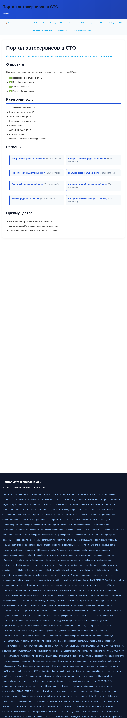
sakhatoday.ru (91, 565)
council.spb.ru (49, 621)
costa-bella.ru (21, 535)
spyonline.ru (52, 590)
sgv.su (74, 560)
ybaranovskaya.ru (72, 651)
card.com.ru (108, 575)
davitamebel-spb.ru (10, 605)
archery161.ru (85, 540)
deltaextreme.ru (54, 706)
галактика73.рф (98, 600)
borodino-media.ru (81, 504)
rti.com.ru (25, 641)
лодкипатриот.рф (65, 621)
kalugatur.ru (86, 575)
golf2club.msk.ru (23, 570)
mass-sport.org (35, 686)
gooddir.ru (65, 560)
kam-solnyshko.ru (46, 676)
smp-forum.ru (103, 595)
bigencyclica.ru (100, 540)
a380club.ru (95, 494)
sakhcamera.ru (36, 530)
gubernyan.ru (114, 661)
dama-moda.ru (63, 681)
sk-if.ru (68, 711)
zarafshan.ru (43, 510)
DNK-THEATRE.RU (25, 691)
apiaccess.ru (51, 631)
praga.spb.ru (53, 525)
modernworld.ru (48, 681)
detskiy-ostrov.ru (23, 565)
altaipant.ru (65, 499)
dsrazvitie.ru (51, 661)
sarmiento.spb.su (19, 545)
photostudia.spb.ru (71, 636)
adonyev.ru (35, 499)
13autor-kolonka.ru (22, 494)
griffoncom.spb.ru (63, 580)
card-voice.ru (97, 504)
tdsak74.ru (96, 530)
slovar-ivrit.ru (68, 520)
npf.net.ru (64, 575)
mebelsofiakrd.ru (37, 696)
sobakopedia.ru (102, 570)
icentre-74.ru (112, 701)
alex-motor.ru (26, 616)
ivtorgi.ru (46, 671)
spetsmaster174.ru (94, 671)
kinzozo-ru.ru (108, 530)
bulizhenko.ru (52, 696)
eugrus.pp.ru (34, 535)
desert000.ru (35, 671)
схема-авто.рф (46, 585)
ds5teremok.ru (56, 701)
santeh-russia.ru (72, 646)
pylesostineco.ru (35, 626)
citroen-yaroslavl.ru (39, 711)
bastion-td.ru (116, 595)
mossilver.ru (79, 605)
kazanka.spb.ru (9, 580)
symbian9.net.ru (88, 646)
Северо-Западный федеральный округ (87, 158)
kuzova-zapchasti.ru (11, 661)
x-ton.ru (59, 515)
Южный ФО (63, 30)
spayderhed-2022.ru (11, 520)
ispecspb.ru (110, 535)
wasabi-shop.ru (9, 515)
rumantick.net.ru (67, 696)
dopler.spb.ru (96, 626)
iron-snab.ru (7, 535)
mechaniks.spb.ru (44, 691)
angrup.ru (69, 585)
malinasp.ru (98, 555)
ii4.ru (19, 666)
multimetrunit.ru (36, 646)
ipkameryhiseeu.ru (112, 671)
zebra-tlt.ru (31, 510)
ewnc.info (6, 575)
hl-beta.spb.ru (43, 550)
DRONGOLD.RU (105, 681)
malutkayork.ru (21, 560)
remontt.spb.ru (54, 636)
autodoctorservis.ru (82, 525)
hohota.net (111, 590)
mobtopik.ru (110, 641)
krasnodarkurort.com (67, 641)
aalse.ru (84, 494)
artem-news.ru (37, 641)
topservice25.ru (99, 661)
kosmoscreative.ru (10, 600)
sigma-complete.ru (31, 681)
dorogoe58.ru (101, 656)
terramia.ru (97, 636)
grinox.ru (22, 626)
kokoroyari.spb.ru (48, 605)
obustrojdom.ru (44, 651)
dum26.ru (6, 676)
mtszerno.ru (81, 696)
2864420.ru (37, 494)
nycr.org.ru (113, 666)
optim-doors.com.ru (89, 666)
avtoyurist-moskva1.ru (12, 585)
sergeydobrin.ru (105, 605)
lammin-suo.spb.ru (52, 545)
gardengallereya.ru (10, 641)
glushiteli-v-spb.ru (111, 696)
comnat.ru (54, 575)
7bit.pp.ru (75, 575)
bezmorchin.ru (80, 535)
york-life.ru (55, 510)
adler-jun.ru (24, 499)
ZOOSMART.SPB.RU (11, 636)
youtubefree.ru (48, 515)
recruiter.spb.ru (81, 585)
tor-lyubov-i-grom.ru (107, 515)
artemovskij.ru (82, 626)
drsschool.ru (101, 631)
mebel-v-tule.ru (96, 641)
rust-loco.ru (19, 550)
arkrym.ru (105, 499)
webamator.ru (24, 515)
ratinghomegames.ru (82, 661)
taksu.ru (93, 515)
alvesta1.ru (50, 565)
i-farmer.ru (22, 686)
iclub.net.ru (93, 621)
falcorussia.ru (66, 525)
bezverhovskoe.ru (86, 631)
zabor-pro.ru (78, 656)
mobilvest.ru (61, 595)
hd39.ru (20, 706)
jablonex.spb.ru (50, 686)
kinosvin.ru (109, 555)
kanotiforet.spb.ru (10, 525)
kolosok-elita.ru (21, 540)
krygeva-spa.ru (108, 545)
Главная (5, 13)
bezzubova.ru (43, 610)
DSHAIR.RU (102, 646)
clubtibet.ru (56, 610)
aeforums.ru (37, 570)
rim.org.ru (40, 656)
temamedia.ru (98, 706)
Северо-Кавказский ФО (84, 30)
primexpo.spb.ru (65, 535)
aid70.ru (107, 626)
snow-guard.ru (54, 520)
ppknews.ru (87, 651)
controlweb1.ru (83, 530)
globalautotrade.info (68, 631)
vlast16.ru (113, 540)
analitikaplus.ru (38, 590)
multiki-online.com (87, 560)
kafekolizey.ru (81, 621)
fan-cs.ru (59, 646)
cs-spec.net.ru (105, 686)
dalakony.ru (28, 636)
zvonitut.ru (20, 510)
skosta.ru (74, 691)
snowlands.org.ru (109, 691)
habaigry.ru (78, 570)
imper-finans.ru (27, 656)
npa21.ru (6, 671)
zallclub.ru (49, 570)
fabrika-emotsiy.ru (80, 580)
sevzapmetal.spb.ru (85, 676)
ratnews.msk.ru (56, 711)
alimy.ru (5, 595)
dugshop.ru (30, 550)
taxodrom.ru (38, 661)
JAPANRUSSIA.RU (115, 651)
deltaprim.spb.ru (37, 560)
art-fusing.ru (111, 706)
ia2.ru (91, 535)
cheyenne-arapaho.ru (65, 676)
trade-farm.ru (71, 515)
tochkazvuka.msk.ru (11, 610)
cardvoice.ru (110, 504)
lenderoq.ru (91, 605)
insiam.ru (61, 540)
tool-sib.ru (23, 646)
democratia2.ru (9, 686)
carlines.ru (107, 610)
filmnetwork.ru (85, 555)
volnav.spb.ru (42, 575)
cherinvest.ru (8, 565)
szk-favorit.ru (95, 610)
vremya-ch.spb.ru (20, 671)
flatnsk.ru (118, 610)
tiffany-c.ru (54, 600)
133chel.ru (7, 494)
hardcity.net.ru (64, 661)
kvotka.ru (120, 530)
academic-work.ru (96, 711)
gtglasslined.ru (8, 666)
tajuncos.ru (83, 515)
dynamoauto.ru (81, 610)
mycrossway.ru (83, 706)
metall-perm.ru (8, 631)
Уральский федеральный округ (83, 173)
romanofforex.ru (23, 590)
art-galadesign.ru (40, 600)
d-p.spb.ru (84, 600)
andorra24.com (44, 666)
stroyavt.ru (70, 530)
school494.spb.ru (58, 550)
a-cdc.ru (75, 494)
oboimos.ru (74, 666)
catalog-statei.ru (67, 671)
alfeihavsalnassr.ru (50, 499)
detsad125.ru (108, 616)
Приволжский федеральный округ (28, 173)
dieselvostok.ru (25, 555)
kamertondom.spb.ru (102, 525)
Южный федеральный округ (26, 199)
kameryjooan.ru (67, 626)
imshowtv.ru (83, 641)
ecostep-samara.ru (69, 600)
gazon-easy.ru (106, 621)
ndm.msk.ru (22, 631)
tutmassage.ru (26, 525)
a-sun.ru (83, 691)
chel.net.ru (7, 550)
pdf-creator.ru (63, 565)
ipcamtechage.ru (61, 691)
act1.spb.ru (54, 616)
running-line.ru (94, 545)
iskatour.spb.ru (68, 545)
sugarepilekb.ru (9, 626)
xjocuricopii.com (9, 651)
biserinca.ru (51, 641)
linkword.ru (77, 686)
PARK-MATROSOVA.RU (101, 580)
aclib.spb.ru (69, 701)
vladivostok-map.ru (92, 510)
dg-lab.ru (59, 585)
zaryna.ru (36, 515)
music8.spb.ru (96, 585)
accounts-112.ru (9, 499)
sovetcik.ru (57, 651)
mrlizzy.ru (24, 696)
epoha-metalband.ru (91, 550)
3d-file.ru (66, 494)
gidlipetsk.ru (81, 616)
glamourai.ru (51, 656)
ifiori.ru (55, 671)
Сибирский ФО (115, 23)
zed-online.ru (8, 510)
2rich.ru (47, 494)
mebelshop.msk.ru (87, 595)
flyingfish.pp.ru (41, 701)
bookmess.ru (64, 686)
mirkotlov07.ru (68, 706)
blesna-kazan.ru (65, 605)
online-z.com (16, 595)
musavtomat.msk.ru (27, 651)
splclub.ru (26, 520)
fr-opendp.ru (31, 676)
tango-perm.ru (52, 560)
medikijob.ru (40, 636)
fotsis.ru (24, 605)
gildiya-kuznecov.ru (26, 580)
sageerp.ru (27, 661)
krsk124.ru (109, 585)
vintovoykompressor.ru (72, 510)
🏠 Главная (10, 23)
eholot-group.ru (78, 681)
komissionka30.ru (84, 701)
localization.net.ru (25, 701)
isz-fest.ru (115, 570)
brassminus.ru (65, 656)
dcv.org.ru (80, 671)
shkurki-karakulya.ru (101, 520)
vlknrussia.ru (108, 510)
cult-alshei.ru (99, 651)
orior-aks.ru (68, 610)
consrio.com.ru (48, 540)
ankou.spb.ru (38, 565)
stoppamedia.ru (39, 520)
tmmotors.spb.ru (117, 646)
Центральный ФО (29, 23)
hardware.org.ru (31, 585)
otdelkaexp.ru (48, 595)
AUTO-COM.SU (98, 590)
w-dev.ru (54, 555)
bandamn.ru (35, 504)
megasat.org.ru (9, 701)
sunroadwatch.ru (21, 711)
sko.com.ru (111, 600)
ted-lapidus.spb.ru (104, 676)
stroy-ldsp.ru (94, 691)
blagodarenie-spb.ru (62, 504)
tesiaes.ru (97, 575)
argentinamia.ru (79, 499)
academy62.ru (110, 636)
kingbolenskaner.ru (10, 616)
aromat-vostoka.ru (32, 595)
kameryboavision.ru (45, 580)
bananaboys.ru (112, 711)
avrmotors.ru (26, 600)
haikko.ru (89, 570)
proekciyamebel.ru (10, 656)
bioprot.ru (40, 706)
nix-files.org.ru (77, 565)
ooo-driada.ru (95, 616)
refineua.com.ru (90, 686)
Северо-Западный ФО (53, 23)
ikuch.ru (103, 666)
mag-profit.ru (99, 701)
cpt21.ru (99, 535)
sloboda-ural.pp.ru (81, 590)
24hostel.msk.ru (41, 555)
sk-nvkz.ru (91, 681)
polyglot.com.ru (68, 616)
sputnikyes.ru (8, 570)
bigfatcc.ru (47, 504)
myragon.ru (86, 636)
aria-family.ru (93, 499)
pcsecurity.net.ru (9, 646)
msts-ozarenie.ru (51, 626)
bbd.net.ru (72, 595)
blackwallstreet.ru (60, 666)
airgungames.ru (109, 494)
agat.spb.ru (119, 580)
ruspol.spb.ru (18, 676)
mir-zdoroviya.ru (9, 621)
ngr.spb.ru (105, 550)
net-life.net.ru (8, 530)
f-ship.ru (63, 555)
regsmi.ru (73, 555)
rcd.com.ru (30, 706)
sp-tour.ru (49, 646)
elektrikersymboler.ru (108, 565)
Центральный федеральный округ (29, 158)
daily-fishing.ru (95, 696)
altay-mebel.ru (8, 691)
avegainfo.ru (72, 540)
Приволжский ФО (76, 23)
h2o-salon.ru (8, 560)
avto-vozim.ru (22, 530)
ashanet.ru (115, 499)
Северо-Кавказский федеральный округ (88, 199)
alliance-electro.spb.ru (54, 530)
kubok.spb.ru (8, 590)
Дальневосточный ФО (42, 30)
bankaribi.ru (23, 504)
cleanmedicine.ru (83, 520)
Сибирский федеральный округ (27, 184)
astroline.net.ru (41, 616)
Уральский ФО (96, 23)
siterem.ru (36, 621)
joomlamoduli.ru (79, 711)
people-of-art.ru (28, 610)
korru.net (6, 545)
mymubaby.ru (74, 550)
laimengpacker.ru (116, 656)
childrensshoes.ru (10, 696)
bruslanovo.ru (25, 621)
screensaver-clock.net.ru (23, 575)
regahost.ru (7, 540)
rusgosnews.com (9, 555)
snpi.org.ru (81, 545)
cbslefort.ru (7, 711)
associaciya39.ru (49, 535)
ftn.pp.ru (89, 656)
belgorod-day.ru (9, 504)
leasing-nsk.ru (8, 706)
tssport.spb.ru (29, 666)
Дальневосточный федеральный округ (87, 184)
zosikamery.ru (65, 590)
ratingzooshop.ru (36, 631)
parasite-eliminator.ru (11, 681)
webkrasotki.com (103, 560)
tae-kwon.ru (35, 540)
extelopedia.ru (35, 545)
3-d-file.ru (56, 494)
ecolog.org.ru (40, 525)
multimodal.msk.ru (64, 570)
